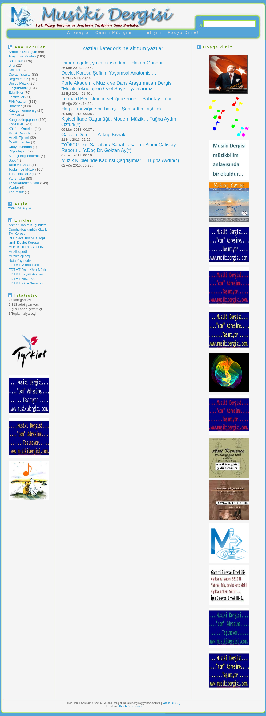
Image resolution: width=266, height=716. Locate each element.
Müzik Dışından (21, 133)
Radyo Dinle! (183, 32)
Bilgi (12, 65)
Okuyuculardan (20, 147)
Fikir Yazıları (18, 102)
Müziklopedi (18, 252)
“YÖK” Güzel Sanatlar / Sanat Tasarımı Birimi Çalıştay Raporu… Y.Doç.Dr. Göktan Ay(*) (118, 147)
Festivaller (16, 97)
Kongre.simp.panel (23, 120)
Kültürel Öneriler (21, 129)
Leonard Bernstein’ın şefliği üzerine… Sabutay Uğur (116, 98)
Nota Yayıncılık (20, 261)
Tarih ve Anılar (19, 165)
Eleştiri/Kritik (18, 88)
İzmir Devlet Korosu (24, 243)
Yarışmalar (17, 178)
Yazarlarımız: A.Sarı (24, 183)
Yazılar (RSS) (171, 703)
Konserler (16, 124)
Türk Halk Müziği (21, 174)
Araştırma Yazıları (22, 56)
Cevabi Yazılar (20, 74)
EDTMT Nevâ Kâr (22, 279)
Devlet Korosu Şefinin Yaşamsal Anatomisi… (108, 73)
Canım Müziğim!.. (116, 32)
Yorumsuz (16, 192)
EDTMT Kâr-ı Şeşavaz (26, 283)
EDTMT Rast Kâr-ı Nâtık (27, 270)
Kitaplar (14, 115)
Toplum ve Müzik (21, 169)
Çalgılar (15, 70)
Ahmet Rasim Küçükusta (27, 225)
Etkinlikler (16, 92)
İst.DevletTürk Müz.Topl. (27, 238)
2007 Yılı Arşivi (19, 208)
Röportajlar (17, 151)
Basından (16, 61)
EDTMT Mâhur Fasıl (24, 265)
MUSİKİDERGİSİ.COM (26, 247)
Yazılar (14, 187)
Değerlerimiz (18, 79)
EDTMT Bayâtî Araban (26, 274)
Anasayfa (78, 32)
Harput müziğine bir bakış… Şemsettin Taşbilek (111, 108)
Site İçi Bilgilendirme (24, 156)
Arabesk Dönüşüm (23, 52)
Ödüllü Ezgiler (19, 142)
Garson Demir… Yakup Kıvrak (93, 134)
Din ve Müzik (18, 83)
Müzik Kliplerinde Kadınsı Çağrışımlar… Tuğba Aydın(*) (120, 160)
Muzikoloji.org (19, 256)
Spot (12, 160)
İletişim (153, 32)
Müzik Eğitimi (19, 138)
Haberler (15, 106)
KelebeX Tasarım (130, 706)
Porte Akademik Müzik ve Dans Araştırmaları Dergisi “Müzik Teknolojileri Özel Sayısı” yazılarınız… (116, 85)
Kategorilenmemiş (22, 111)
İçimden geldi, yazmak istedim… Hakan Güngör (112, 62)
